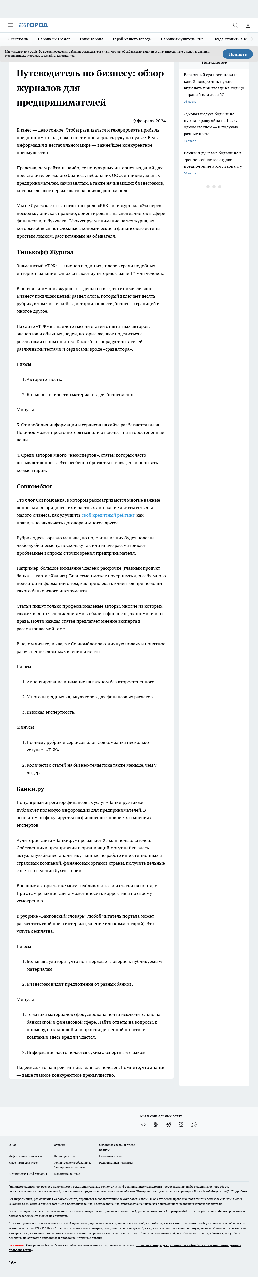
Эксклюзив (18, 39)
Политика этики (110, 1156)
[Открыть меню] (11, 25)
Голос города (91, 39)
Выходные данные (67, 1174)
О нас (12, 1145)
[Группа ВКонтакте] (143, 1124)
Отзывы (59, 1145)
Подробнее (239, 1191)
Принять (238, 54)
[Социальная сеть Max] (193, 1124)
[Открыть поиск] (235, 25)
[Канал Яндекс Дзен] (181, 1124)
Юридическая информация (28, 1174)
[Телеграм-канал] (168, 1124)
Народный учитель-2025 (183, 39)
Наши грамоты (64, 1156)
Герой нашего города (132, 39)
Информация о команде (26, 1156)
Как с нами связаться (23, 1162)
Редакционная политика (116, 1162)
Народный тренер (54, 39)
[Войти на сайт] (248, 25)
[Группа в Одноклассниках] (156, 1124)
